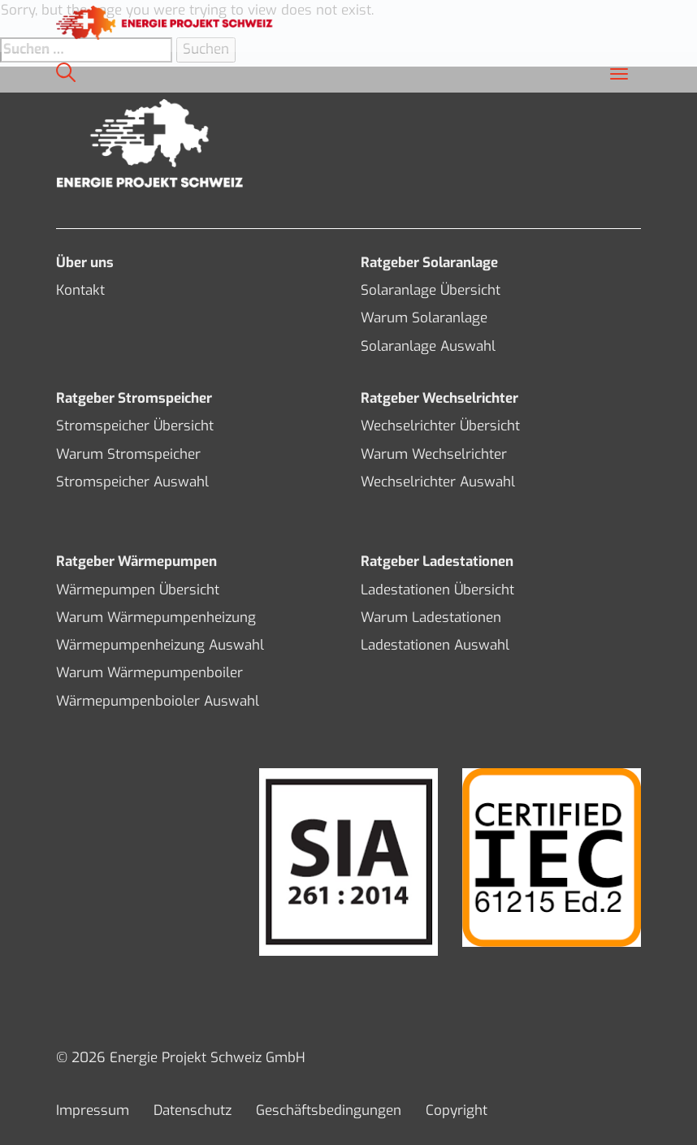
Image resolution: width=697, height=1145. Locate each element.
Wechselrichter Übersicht (440, 426)
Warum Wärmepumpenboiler (149, 672)
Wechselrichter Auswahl (438, 482)
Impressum (92, 1110)
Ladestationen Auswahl (435, 645)
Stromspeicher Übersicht (135, 426)
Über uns (85, 262)
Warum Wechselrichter (434, 454)
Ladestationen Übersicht (437, 590)
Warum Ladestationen (431, 617)
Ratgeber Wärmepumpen (136, 561)
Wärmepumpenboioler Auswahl (157, 701)
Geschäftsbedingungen (328, 1110)
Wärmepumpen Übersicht (137, 590)
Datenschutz (193, 1110)
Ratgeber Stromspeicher (134, 398)
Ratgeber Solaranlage (429, 262)
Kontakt (80, 290)
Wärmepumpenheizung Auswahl (160, 645)
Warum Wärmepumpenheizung (156, 617)
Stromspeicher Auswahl (132, 482)
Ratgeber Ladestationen (437, 561)
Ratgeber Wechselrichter (439, 398)
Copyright (456, 1110)
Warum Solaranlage (424, 318)
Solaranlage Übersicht (430, 290)
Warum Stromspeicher (128, 454)
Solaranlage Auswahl (428, 346)
